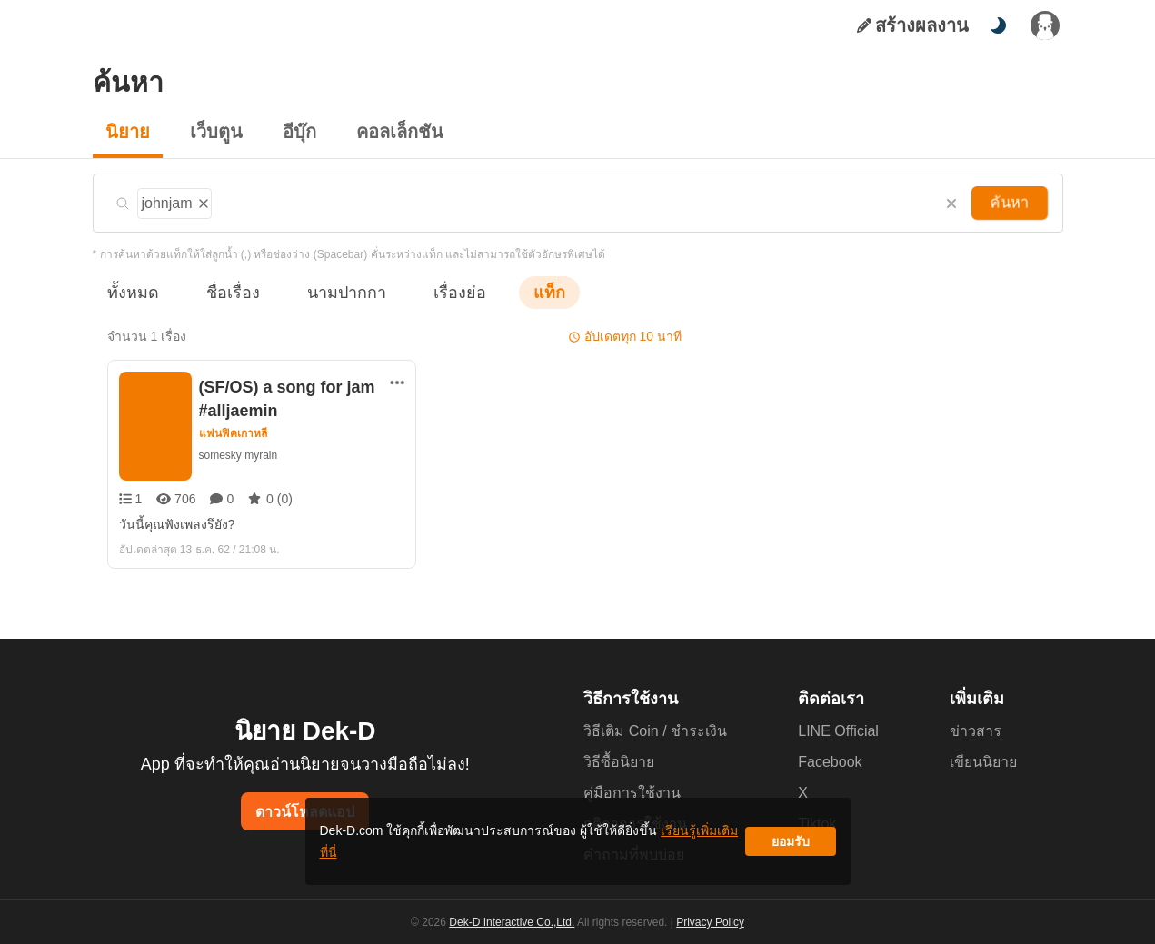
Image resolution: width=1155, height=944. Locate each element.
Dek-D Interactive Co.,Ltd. (515, 922)
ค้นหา (1011, 202)
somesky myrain (239, 454)
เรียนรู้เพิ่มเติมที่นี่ (633, 848)
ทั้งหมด (130, 292)
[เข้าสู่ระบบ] (1045, 25)
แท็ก (519, 292)
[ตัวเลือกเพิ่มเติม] (397, 382)
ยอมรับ (790, 848)
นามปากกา (329, 292)
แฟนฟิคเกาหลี (234, 433)
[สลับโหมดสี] (998, 25)
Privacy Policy (709, 922)
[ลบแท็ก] (205, 200)
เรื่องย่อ (434, 292)
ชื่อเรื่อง (224, 292)
